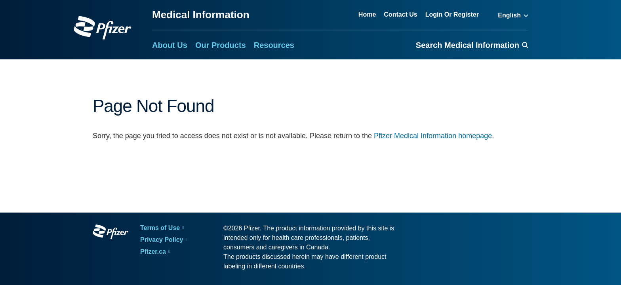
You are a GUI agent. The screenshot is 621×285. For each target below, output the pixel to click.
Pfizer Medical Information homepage (433, 136)
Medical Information (201, 15)
